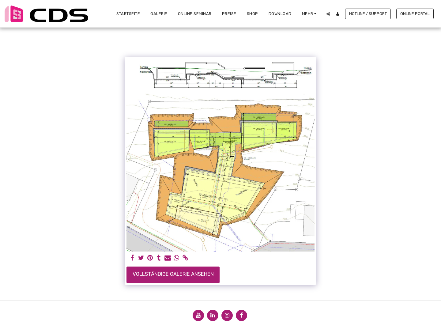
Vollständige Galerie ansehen (173, 274)
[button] (328, 14)
